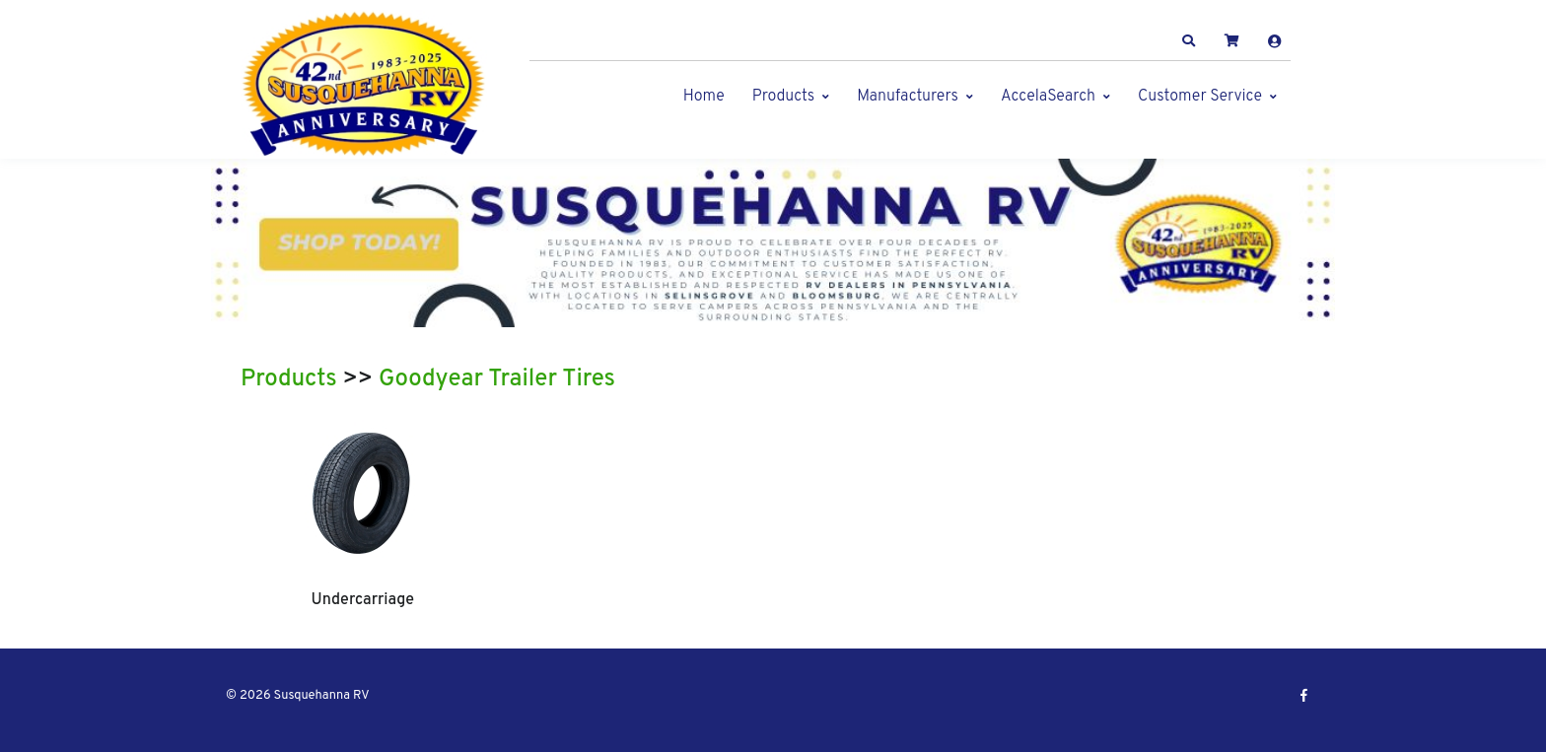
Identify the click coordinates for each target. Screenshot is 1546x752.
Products (783, 96)
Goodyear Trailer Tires (497, 379)
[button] (1189, 41)
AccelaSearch (1048, 96)
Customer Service (1200, 96)
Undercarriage (363, 600)
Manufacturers (907, 96)
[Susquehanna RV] (364, 84)
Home (704, 96)
